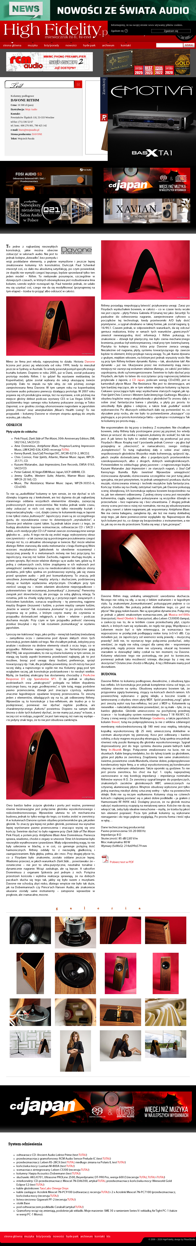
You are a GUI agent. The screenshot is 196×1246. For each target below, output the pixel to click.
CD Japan (138, 380)
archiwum (108, 45)
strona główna (12, 45)
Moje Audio (31, 109)
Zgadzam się (119, 30)
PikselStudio (189, 1239)
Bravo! (115, 722)
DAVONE (37, 134)
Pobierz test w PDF (117, 862)
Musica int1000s (179, 614)
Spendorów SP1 (45, 679)
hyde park (89, 45)
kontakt (126, 45)
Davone (90, 361)
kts (108, 1236)
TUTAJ (65, 449)
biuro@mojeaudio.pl (29, 129)
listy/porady (51, 45)
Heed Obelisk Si (127, 618)
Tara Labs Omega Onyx (54, 1188)
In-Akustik (115, 750)
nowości (71, 45)
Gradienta (158, 718)
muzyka (33, 45)
